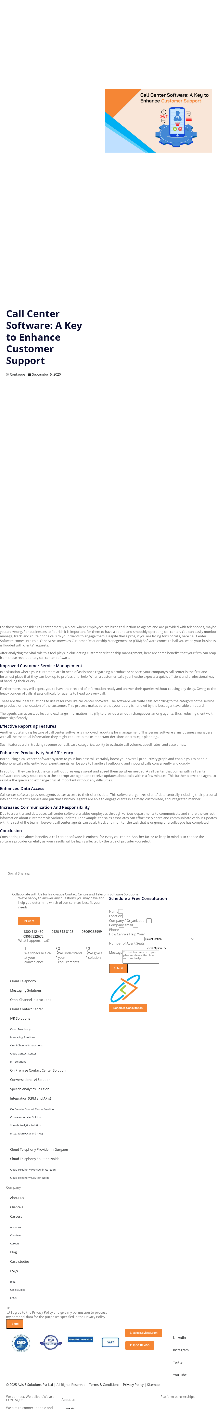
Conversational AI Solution (30, 1082)
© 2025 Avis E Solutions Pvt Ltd (29, 1386)
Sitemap (153, 1386)
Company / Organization (127, 920)
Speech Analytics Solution (29, 1092)
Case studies (19, 1264)
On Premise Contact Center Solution (38, 1073)
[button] (109, 877)
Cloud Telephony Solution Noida (35, 1161)
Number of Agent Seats (127, 943)
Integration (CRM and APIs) (30, 1101)
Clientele (16, 1210)
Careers (16, 1219)
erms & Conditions (105, 1386)
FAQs (14, 1273)
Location (115, 916)
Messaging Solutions (26, 993)
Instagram (181, 1353)
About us (17, 1200)
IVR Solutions (20, 1021)
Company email (121, 925)
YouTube (180, 1377)
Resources (119, 7)
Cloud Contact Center (26, 1012)
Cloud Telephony (23, 984)
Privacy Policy (133, 1386)
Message (116, 952)
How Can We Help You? (126, 934)
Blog (137, 7)
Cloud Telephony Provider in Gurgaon (39, 1152)
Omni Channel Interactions (30, 1002)
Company (76, 7)
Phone (114, 929)
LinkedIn (180, 1341)
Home (58, 7)
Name (113, 911)
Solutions (97, 7)
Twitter (179, 1365)
